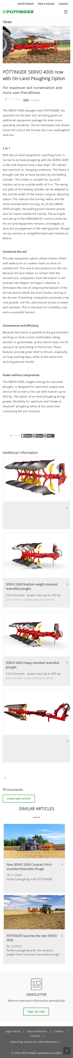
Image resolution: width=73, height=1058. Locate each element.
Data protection (37, 1031)
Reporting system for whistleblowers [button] (34, 1041)
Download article (19, 798)
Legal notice (13, 1031)
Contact (35, 1036)
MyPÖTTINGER (25, 3)
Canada (63, 3)
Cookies (59, 1031)
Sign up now (36, 1011)
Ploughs (30, 100)
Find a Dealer (46, 3)
